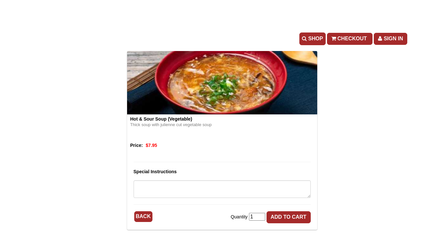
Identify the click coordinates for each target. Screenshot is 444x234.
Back (143, 216)
